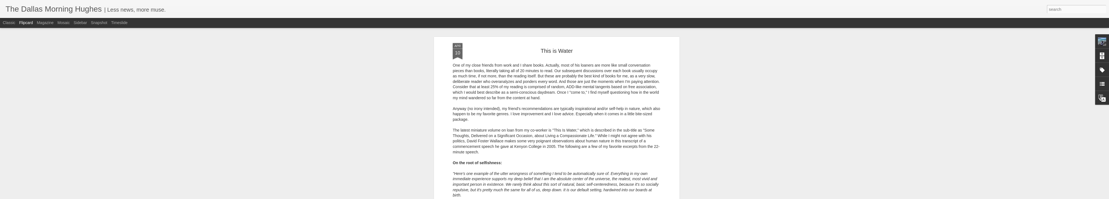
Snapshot (99, 22)
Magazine (45, 22)
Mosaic (63, 22)
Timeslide (119, 22)
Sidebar (80, 22)
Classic (9, 22)
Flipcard (26, 22)
